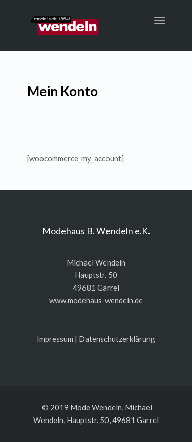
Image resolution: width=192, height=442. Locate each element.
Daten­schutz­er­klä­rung (117, 338)
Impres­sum (55, 338)
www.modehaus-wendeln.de (96, 300)
